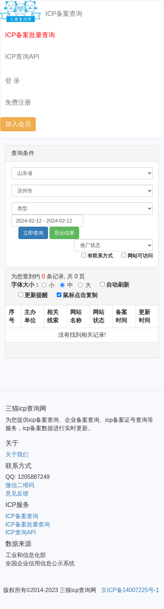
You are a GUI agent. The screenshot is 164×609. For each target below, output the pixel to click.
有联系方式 (97, 256)
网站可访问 (137, 256)
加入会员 (18, 124)
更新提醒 (33, 295)
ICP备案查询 (64, 13)
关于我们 (17, 454)
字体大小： (25, 285)
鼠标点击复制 (77, 295)
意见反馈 (17, 493)
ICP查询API (22, 56)
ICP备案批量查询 (30, 35)
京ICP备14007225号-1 (130, 590)
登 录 (12, 80)
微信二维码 (19, 485)
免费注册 (18, 102)
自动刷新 (114, 285)
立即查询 (33, 233)
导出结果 (64, 233)
